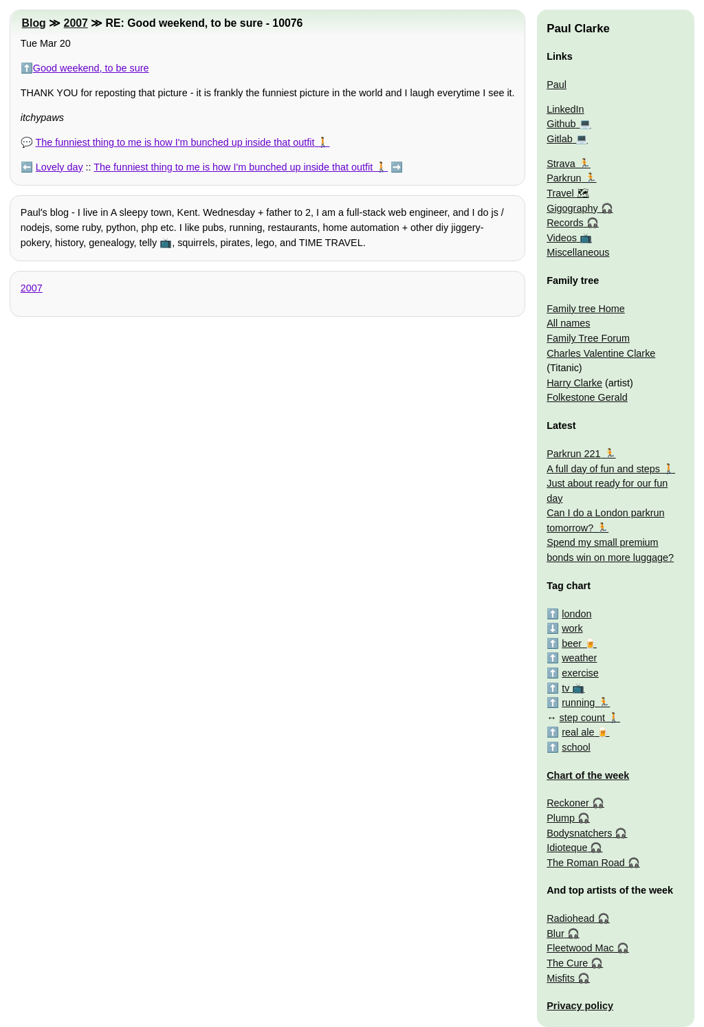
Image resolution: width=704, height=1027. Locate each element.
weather (579, 657)
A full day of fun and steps (603, 468)
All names (568, 323)
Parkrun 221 (573, 453)
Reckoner (568, 802)
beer (572, 643)
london (576, 613)
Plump (561, 818)
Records (565, 222)
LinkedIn (565, 109)
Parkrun (564, 178)
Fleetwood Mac (580, 947)
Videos (562, 237)
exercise (580, 672)
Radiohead (571, 918)
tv (565, 688)
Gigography (572, 208)
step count (582, 717)
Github (561, 123)
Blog (34, 23)
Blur (555, 933)
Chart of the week (588, 775)
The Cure (567, 963)
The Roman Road (586, 862)
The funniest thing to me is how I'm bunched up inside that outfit (175, 142)
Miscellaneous (578, 252)
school (576, 747)
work (572, 628)
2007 (76, 23)
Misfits (561, 978)
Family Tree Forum (588, 338)
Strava (561, 163)
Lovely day (59, 167)
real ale (578, 732)
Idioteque (567, 847)
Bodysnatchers (579, 833)
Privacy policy (580, 1005)
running (578, 702)
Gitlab (560, 138)
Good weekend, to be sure (91, 68)
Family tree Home (586, 308)
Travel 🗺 (567, 193)
